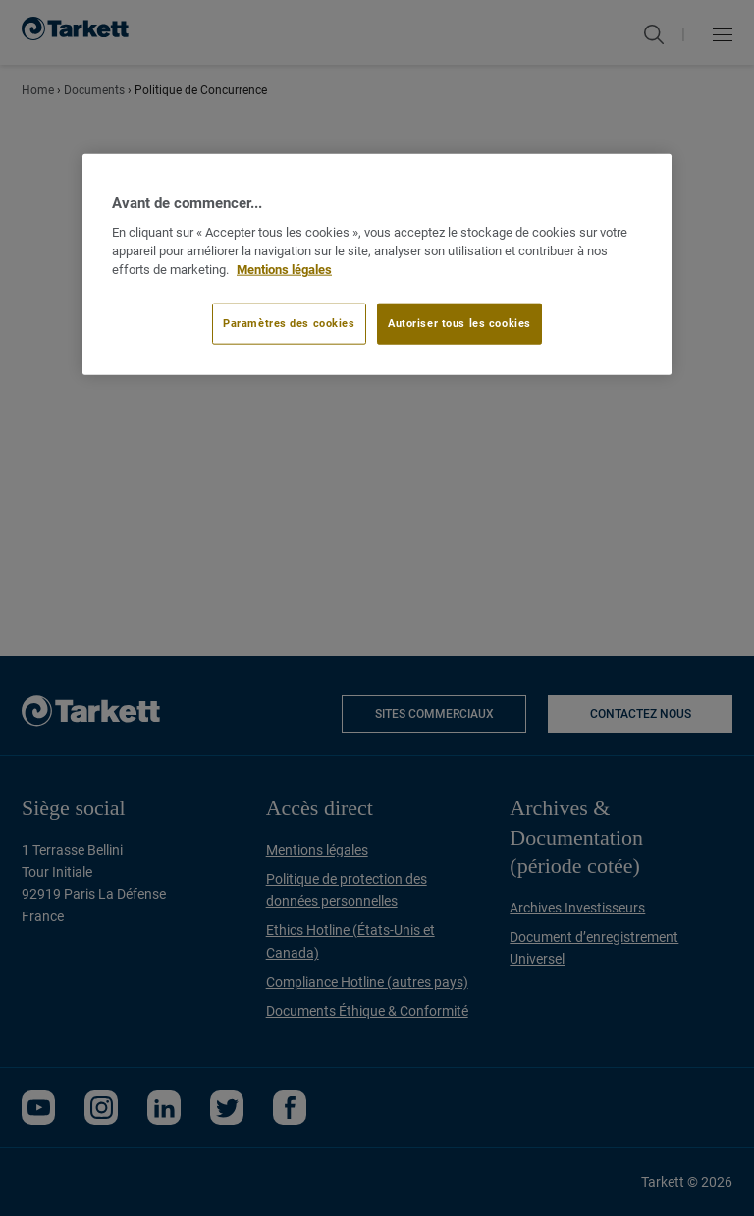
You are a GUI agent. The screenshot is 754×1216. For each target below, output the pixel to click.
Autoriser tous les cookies (459, 323)
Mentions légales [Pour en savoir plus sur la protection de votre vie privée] (284, 268)
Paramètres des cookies (289, 323)
